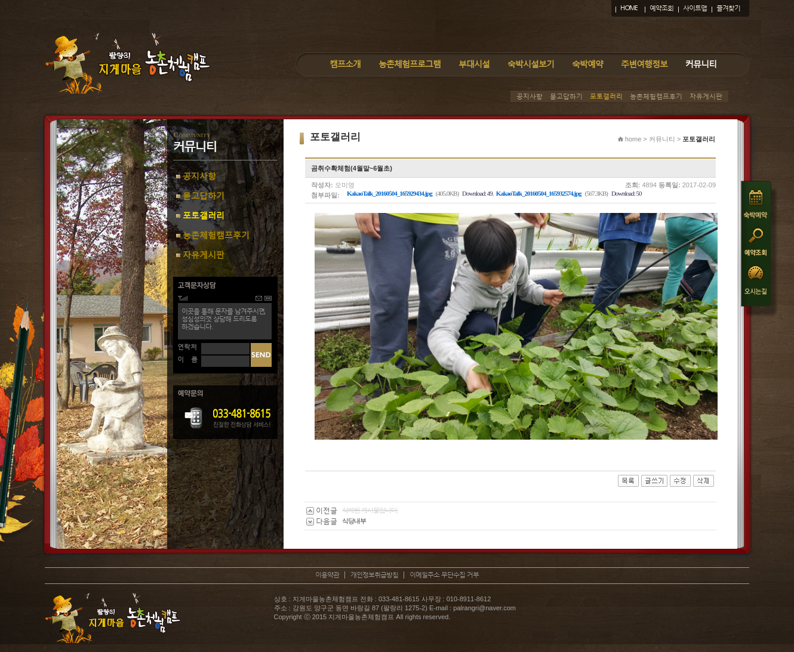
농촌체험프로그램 (409, 63)
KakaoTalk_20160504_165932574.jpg (538, 193)
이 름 (187, 359)
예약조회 (661, 8)
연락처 (187, 347)
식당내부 (354, 520)
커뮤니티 (700, 63)
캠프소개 (345, 63)
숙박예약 (587, 63)
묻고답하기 (566, 96)
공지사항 (529, 96)
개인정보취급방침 (374, 575)
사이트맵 (695, 8)
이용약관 (327, 575)
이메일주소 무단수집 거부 (444, 575)
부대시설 (474, 63)
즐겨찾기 (728, 8)
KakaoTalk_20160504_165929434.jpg (389, 193)
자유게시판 (706, 96)
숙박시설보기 (530, 63)
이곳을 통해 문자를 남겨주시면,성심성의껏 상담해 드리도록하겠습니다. (223, 318)
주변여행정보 (644, 63)
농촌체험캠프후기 (656, 96)
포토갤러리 (606, 96)
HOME (629, 8)
